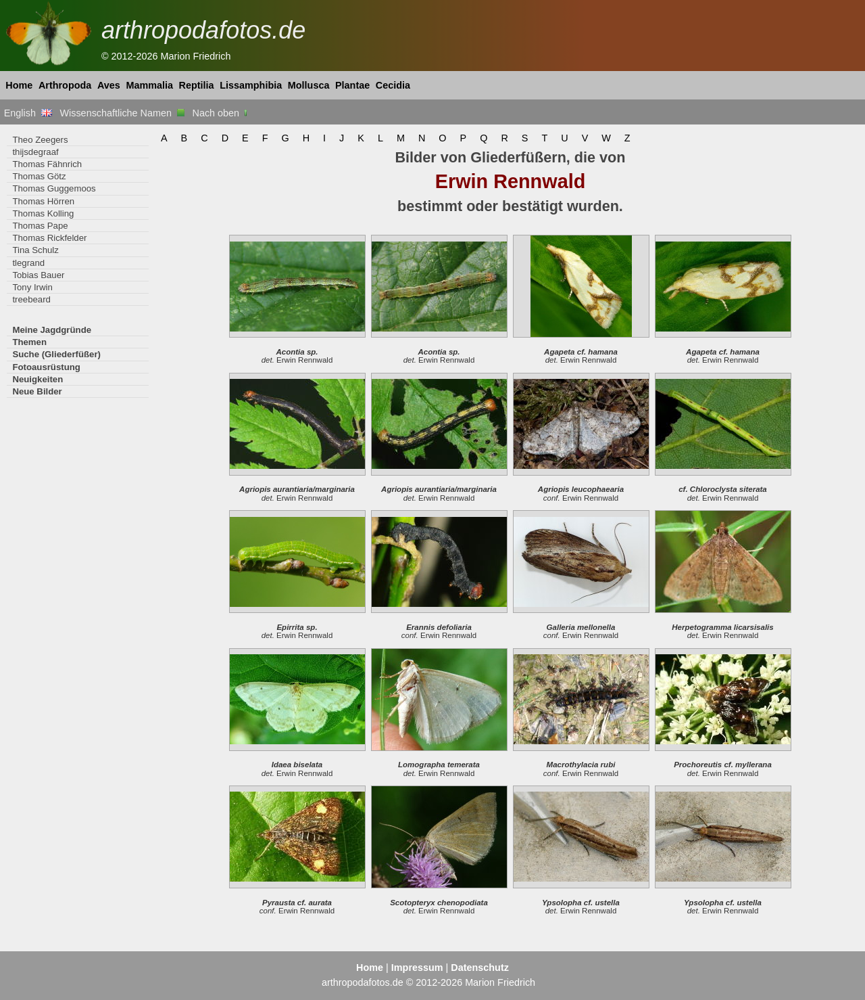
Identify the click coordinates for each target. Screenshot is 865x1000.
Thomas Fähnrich (47, 164)
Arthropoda (65, 85)
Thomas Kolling (43, 213)
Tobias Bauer (38, 275)
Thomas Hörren (43, 201)
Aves (108, 85)
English (28, 113)
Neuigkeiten (37, 379)
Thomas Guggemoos (53, 188)
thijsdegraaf (35, 152)
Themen (29, 342)
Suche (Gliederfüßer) (56, 354)
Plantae (352, 85)
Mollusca (309, 85)
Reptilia (196, 85)
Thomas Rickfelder (49, 238)
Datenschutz (480, 967)
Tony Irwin (32, 287)
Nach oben (221, 113)
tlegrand (28, 263)
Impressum (417, 967)
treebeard (31, 299)
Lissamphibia (251, 85)
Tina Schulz (35, 250)
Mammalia (149, 85)
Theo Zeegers (40, 140)
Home (18, 85)
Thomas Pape (40, 226)
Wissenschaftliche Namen (121, 113)
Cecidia (393, 85)
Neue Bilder (36, 391)
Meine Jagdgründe (51, 330)
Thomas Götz (39, 176)
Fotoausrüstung (46, 367)
